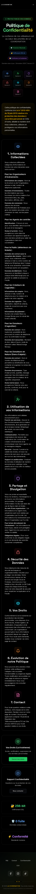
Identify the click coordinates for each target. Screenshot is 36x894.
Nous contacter (18, 791)
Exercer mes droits (18, 759)
